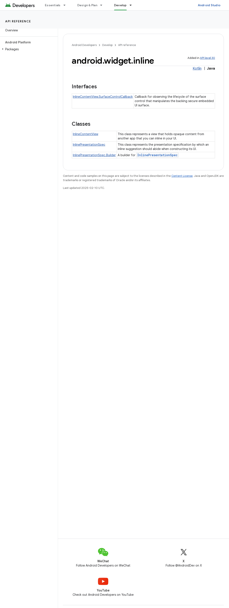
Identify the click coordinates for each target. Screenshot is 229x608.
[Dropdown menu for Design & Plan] (103, 5)
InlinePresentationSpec (89, 145)
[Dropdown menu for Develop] (132, 5)
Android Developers (84, 45)
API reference (18, 21)
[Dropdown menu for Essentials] (66, 5)
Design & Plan (87, 5)
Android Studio (209, 5)
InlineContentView (85, 134)
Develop (107, 45)
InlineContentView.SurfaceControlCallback (103, 97)
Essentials (53, 5)
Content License (182, 176)
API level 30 (207, 58)
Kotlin (197, 68)
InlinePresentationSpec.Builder (94, 155)
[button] (28, 49)
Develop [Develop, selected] (120, 5)
